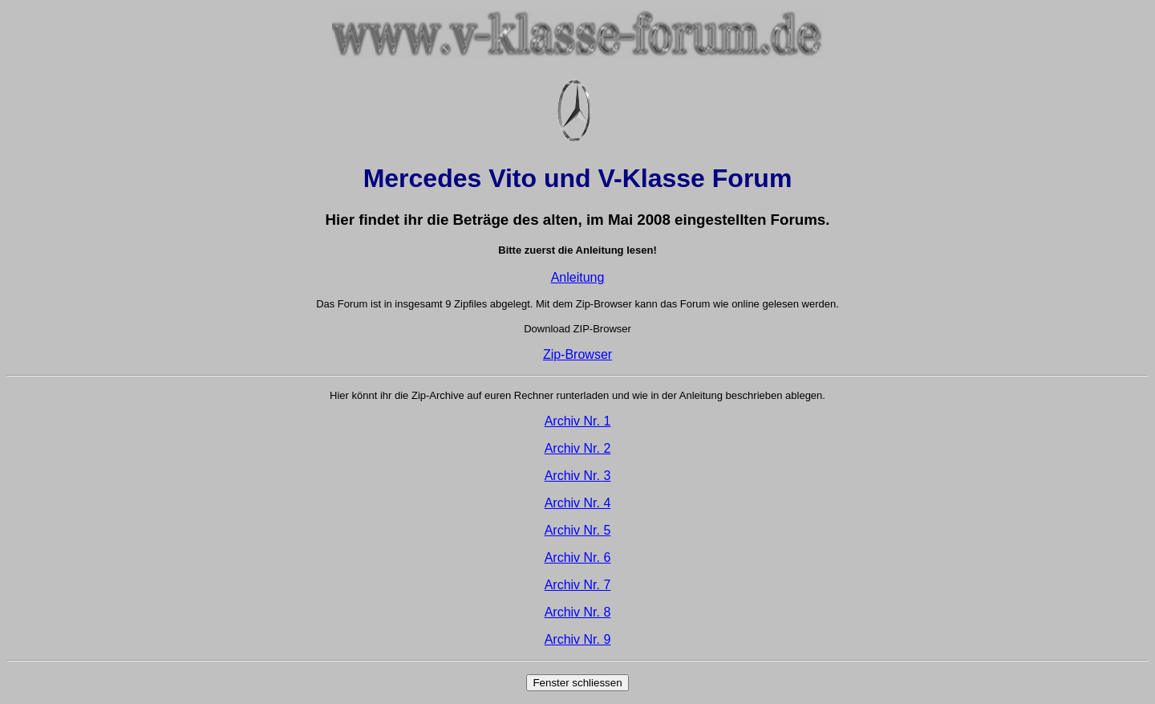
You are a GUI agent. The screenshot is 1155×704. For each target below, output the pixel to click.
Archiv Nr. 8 (578, 612)
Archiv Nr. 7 (578, 585)
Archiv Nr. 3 (578, 475)
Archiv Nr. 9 (578, 639)
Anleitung (578, 277)
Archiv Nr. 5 (578, 530)
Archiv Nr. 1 (578, 421)
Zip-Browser (577, 354)
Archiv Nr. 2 (578, 448)
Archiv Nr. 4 (578, 503)
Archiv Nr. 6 (578, 557)
